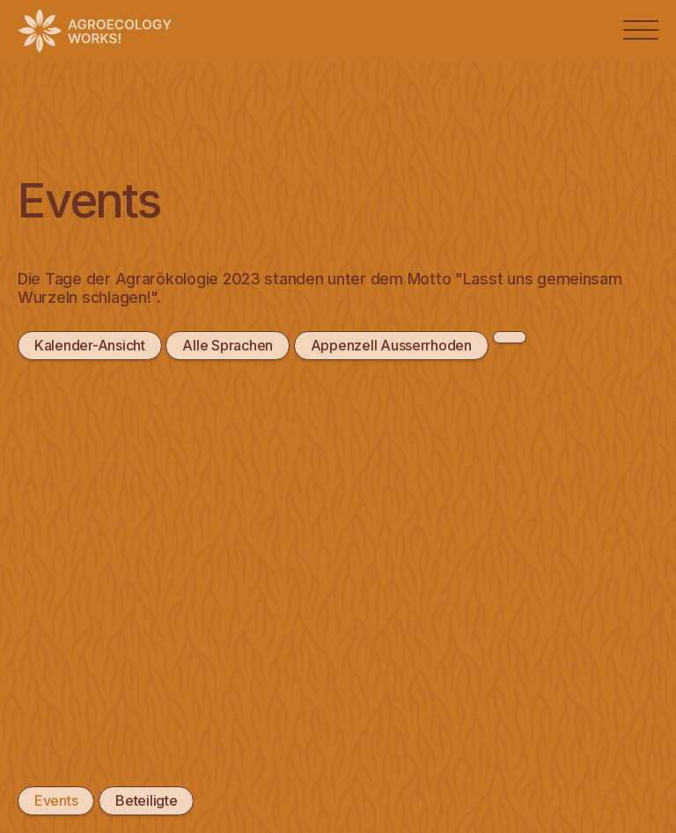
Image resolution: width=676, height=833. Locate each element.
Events (55, 800)
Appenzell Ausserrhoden (391, 345)
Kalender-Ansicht (89, 345)
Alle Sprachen (227, 345)
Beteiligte (146, 800)
